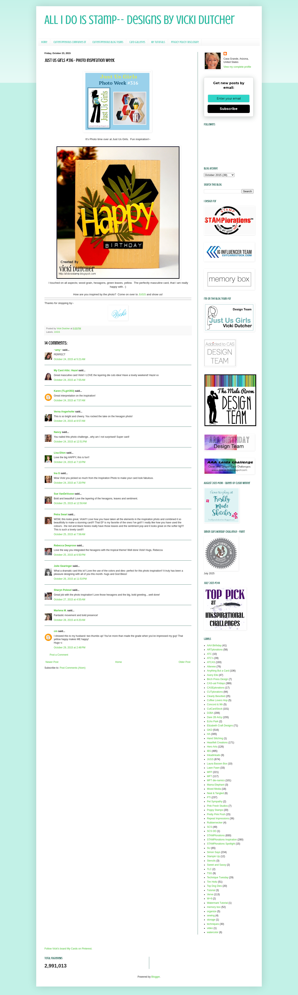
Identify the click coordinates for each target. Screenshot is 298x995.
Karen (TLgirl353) (64, 390)
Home (44, 42)
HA (208, 734)
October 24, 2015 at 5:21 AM (69, 359)
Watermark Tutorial (217, 902)
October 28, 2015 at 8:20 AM (69, 620)
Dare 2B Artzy (214, 717)
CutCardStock (214, 708)
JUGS (142, 294)
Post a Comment (59, 654)
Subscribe (229, 109)
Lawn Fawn (213, 767)
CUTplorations (215, 691)
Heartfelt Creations (217, 742)
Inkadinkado (213, 755)
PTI (209, 797)
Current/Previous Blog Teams (107, 42)
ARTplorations (215, 649)
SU (208, 848)
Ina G (57, 473)
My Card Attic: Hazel (66, 370)
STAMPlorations (216, 835)
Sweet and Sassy (216, 864)
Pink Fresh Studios (217, 805)
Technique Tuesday (217, 877)
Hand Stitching (215, 738)
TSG (209, 873)
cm (55, 631)
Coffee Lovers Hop (217, 700)
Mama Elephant (215, 784)
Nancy (57, 432)
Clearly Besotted (216, 696)
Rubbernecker (214, 822)
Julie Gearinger (63, 566)
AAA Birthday (214, 645)
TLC (209, 869)
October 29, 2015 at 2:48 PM (69, 647)
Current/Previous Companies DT (69, 42)
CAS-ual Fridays (216, 683)
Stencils (211, 860)
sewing (211, 915)
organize (211, 911)
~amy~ (58, 349)
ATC (209, 654)
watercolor (212, 932)
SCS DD (211, 831)
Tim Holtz (212, 881)
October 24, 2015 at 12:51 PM (70, 441)
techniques (213, 924)
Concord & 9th (215, 704)
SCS (209, 827)
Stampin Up (213, 856)
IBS (209, 751)
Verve (210, 894)
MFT (209, 776)
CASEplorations (216, 687)
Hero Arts (212, 746)
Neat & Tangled (215, 793)
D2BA (210, 712)
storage (211, 919)
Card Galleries (137, 42)
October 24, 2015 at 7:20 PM (69, 482)
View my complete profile (237, 66)
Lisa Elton (60, 452)
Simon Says (213, 852)
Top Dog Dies (214, 885)
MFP (209, 772)
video (210, 928)
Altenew (211, 666)
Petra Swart (60, 514)
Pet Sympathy (214, 801)
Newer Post (52, 662)
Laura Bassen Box (217, 763)
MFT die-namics (216, 780)
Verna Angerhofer (64, 411)
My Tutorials (158, 42)
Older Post (184, 662)
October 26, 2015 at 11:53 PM (70, 578)
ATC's (210, 658)
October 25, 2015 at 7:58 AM (69, 534)
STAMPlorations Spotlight (221, 843)
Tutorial (211, 890)
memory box (214, 907)
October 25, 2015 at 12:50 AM (70, 503)
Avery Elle (212, 675)
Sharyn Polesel (63, 590)
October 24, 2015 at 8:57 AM (69, 420)
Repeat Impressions (218, 818)
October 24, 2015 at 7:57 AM (69, 400)
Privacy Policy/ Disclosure (185, 42)
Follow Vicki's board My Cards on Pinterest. (68, 948)
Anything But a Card (218, 670)
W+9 (209, 898)
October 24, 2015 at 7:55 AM (69, 380)
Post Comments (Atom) (72, 667)
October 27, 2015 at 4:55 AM (69, 599)
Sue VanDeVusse (64, 493)
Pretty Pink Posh (216, 814)
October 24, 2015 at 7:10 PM (69, 462)
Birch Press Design (217, 679)
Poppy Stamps (215, 810)
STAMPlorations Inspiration (222, 839)
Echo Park (212, 721)
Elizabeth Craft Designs (220, 725)
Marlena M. (60, 610)
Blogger (155, 976)
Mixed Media (214, 788)
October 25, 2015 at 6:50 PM (69, 554)
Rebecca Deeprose (65, 545)
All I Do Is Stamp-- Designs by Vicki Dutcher (139, 20)
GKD (209, 729)
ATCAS (211, 662)
